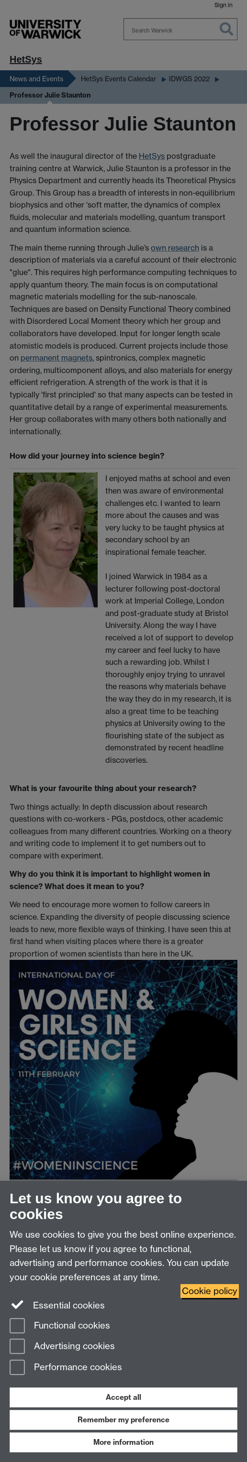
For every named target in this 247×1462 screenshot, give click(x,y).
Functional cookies (60, 1326)
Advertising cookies (62, 1347)
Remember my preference (123, 1419)
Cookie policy (209, 1291)
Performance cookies (66, 1368)
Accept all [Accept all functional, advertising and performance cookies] (123, 1397)
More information (123, 1442)
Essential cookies (57, 1304)
